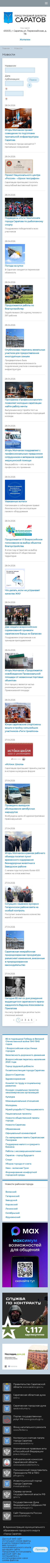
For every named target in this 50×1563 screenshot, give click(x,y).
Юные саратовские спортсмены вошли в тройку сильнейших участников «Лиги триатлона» (23, 728)
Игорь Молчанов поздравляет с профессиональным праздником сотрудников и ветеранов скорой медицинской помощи (24, 455)
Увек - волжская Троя (17, 1168)
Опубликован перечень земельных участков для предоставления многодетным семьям (25, 353)
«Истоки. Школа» (14, 764)
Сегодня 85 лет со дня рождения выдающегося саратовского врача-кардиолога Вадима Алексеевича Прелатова (24, 1003)
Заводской (11, 1200)
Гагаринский (12, 1196)
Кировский (11, 1204)
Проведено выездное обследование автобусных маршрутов (20, 808)
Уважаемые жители (16, 501)
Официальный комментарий (20, 1133)
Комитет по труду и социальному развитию (23, 1084)
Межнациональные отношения (22, 1101)
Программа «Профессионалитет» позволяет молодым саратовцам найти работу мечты (23, 403)
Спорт (8, 1159)
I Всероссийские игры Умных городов (21, 1049)
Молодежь (11, 1105)
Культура (10, 1097)
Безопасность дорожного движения (25, 1055)
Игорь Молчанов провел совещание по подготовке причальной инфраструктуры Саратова (22, 135)
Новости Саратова (15, 1124)
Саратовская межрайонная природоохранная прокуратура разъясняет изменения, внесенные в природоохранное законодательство (25, 958)
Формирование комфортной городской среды (21, 1173)
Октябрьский (12, 1213)
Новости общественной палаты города (22, 1119)
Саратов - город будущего (19, 1155)
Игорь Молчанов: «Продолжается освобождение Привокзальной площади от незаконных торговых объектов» (24, 675)
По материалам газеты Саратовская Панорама (24, 1138)
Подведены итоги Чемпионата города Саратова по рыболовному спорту (24, 221)
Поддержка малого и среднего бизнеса (22, 1145)
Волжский (10, 1192)
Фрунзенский (12, 1217)
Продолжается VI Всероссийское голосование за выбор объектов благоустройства (23, 543)
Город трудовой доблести (19, 1066)
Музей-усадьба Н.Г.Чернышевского (24, 1109)
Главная (6, 48)
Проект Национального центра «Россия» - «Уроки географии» (22, 177)
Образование (12, 1129)
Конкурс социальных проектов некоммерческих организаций (22, 1091)
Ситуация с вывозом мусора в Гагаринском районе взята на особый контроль (22, 907)
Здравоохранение (15, 1079)
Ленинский (11, 1208)
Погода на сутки (14, 266)
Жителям (25, 39)
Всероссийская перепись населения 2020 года (25, 1060)
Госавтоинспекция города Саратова (24, 1070)
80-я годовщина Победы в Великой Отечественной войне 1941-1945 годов (24, 1041)
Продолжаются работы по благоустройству (19, 307)
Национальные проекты (18, 1113)
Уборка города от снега (18, 1164)
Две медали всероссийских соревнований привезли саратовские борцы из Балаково (23, 630)
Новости (18, 48)
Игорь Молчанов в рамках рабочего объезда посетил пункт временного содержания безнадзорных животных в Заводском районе (25, 860)
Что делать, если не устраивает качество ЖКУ (22, 592)
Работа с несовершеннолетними (23, 1151)
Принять (40, 1549)
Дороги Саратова (14, 1074)
